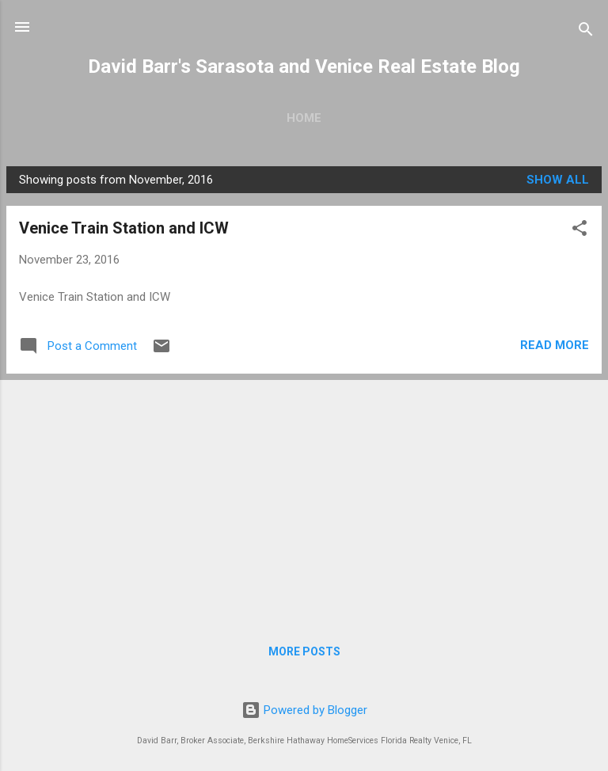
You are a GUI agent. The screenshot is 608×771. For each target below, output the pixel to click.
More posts (304, 651)
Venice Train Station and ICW (124, 227)
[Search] (585, 32)
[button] (579, 230)
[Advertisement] (304, 497)
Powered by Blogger (304, 710)
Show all (557, 180)
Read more (554, 345)
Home (304, 118)
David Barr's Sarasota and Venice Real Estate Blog (304, 66)
